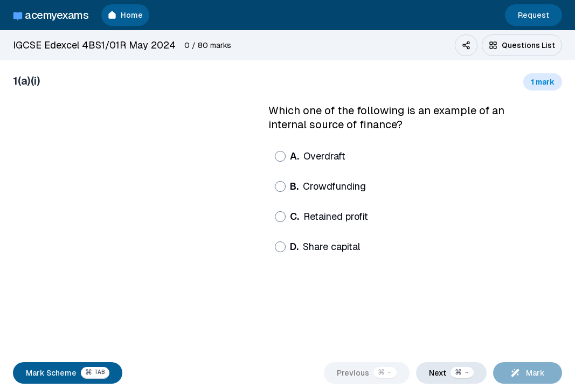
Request (533, 15)
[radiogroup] (395, 201)
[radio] (280, 156)
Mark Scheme (67, 372)
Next (451, 372)
